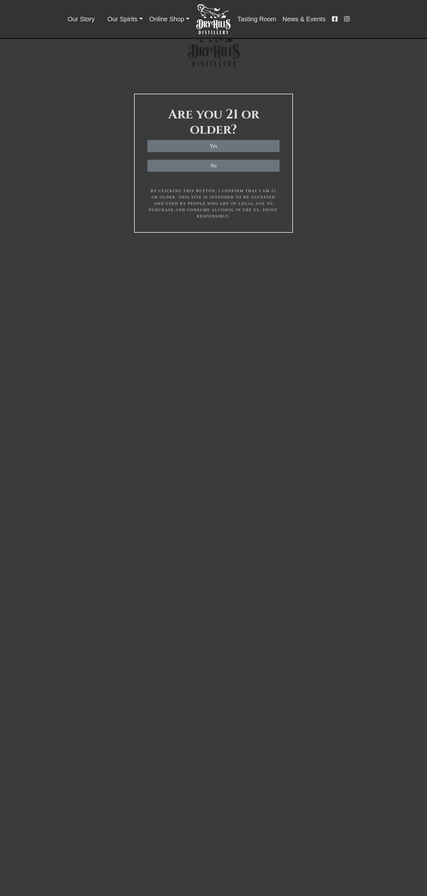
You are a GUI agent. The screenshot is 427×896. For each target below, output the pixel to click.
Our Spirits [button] (122, 19)
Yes (213, 146)
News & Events (304, 19)
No (213, 165)
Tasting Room (256, 19)
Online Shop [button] (166, 19)
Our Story (81, 19)
